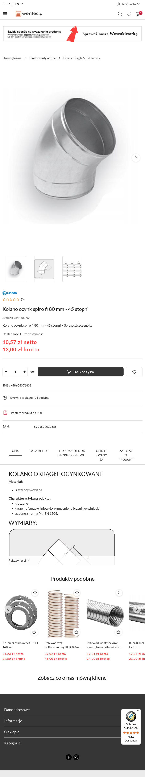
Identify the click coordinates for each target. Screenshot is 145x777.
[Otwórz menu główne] (5, 13)
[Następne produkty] (137, 609)
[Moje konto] (128, 4)
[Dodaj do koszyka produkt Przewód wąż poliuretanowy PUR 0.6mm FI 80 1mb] (76, 632)
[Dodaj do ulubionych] (134, 371)
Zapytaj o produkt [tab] (126, 455)
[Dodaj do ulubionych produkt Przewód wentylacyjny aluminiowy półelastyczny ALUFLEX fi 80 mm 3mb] (119, 593)
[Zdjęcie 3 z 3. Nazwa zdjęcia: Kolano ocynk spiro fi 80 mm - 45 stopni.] (72, 269)
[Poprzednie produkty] (8, 609)
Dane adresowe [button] (72, 709)
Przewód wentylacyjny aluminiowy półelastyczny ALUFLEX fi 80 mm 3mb (104, 645)
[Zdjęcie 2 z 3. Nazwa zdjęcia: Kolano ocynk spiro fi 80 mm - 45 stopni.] (44, 269)
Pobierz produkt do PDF (23, 412)
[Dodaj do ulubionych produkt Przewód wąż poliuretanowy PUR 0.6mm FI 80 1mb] (77, 593)
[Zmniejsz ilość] (6, 371)
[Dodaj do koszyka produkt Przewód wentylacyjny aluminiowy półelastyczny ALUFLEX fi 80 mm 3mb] (118, 632)
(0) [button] (23, 299)
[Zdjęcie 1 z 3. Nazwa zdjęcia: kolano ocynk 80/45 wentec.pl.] (16, 269)
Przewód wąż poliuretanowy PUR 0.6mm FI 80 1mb (63, 645)
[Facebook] (69, 757)
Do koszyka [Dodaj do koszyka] (80, 372)
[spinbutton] (15, 371)
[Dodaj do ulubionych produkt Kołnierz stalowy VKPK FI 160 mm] (35, 593)
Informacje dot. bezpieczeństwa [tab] (71, 453)
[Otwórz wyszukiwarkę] (120, 14)
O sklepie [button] (72, 732)
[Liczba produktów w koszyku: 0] (137, 14)
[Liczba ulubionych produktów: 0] (129, 14)
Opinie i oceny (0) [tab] (102, 455)
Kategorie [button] (72, 743)
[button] (135, 157)
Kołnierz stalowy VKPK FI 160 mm (20, 645)
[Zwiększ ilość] (24, 371)
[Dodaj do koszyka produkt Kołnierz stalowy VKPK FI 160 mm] (34, 632)
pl (6, 4)
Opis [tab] (15, 450)
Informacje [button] (72, 720)
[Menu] (138, 711)
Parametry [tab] (38, 450)
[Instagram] (76, 757)
